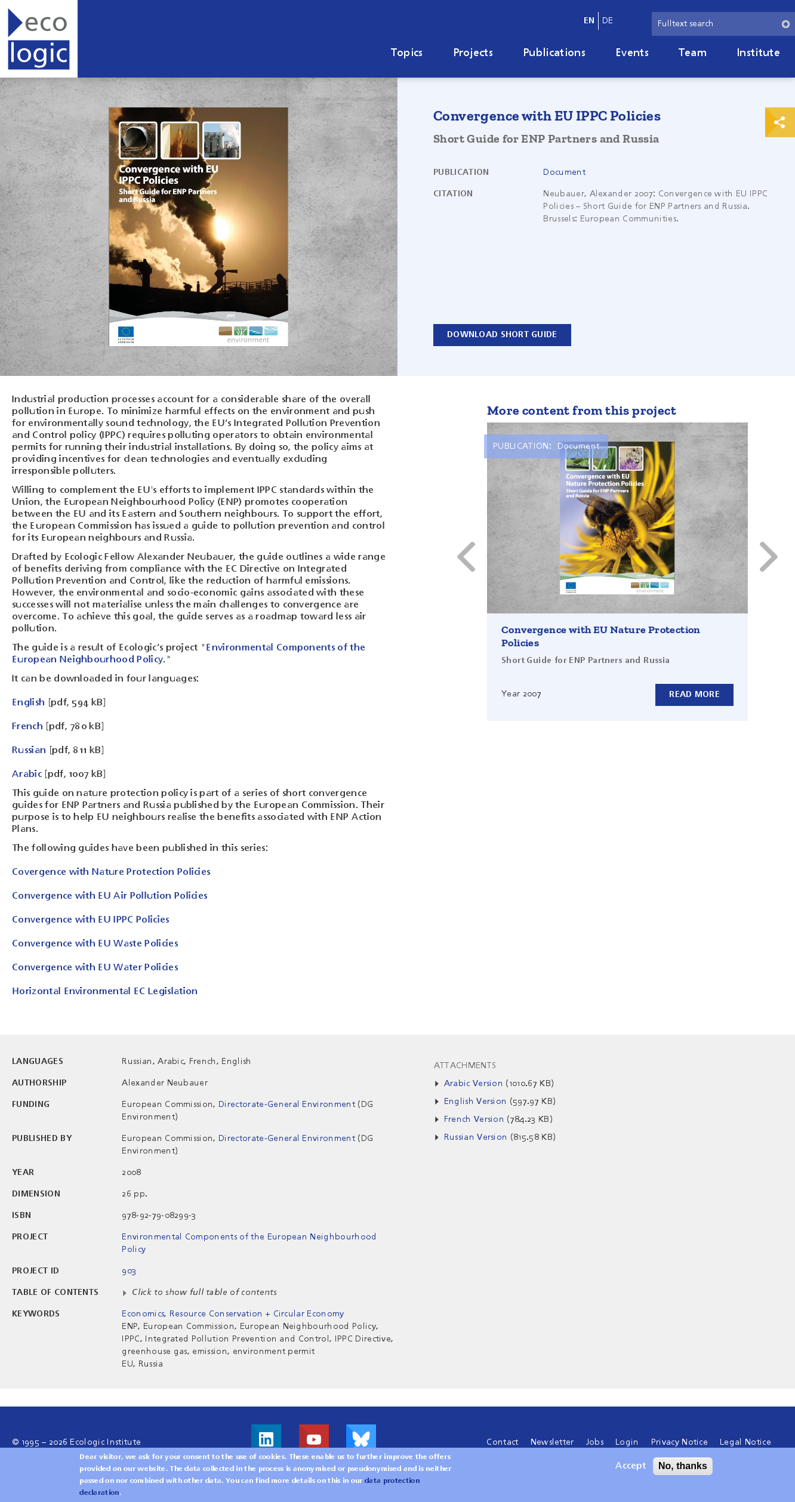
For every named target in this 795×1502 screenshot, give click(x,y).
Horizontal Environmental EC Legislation (105, 992)
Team (693, 53)
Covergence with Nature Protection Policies (111, 872)
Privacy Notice (679, 1442)
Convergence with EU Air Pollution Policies (109, 896)
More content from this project (581, 410)
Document (564, 172)
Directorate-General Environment (286, 1104)
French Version (474, 1119)
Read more (694, 694)
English (28, 703)
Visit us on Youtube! (314, 1439)
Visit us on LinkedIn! (266, 1439)
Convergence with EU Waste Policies (95, 944)
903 (129, 1271)
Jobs (594, 1442)
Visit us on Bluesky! (361, 1439)
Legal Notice (745, 1442)
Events (632, 53)
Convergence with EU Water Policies (95, 968)
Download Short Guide (502, 335)
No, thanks (682, 1466)
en (589, 21)
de (608, 21)
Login (627, 1442)
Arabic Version (473, 1084)
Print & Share (780, 122)
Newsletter (552, 1442)
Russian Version (476, 1137)
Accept (630, 1466)
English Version (475, 1101)
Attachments (465, 1066)
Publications (554, 53)
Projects (473, 53)
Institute (758, 53)
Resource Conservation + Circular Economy (257, 1314)
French (27, 727)
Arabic (27, 774)
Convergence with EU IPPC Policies (91, 920)
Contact (502, 1442)
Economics (143, 1314)
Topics (407, 53)
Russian (29, 750)
